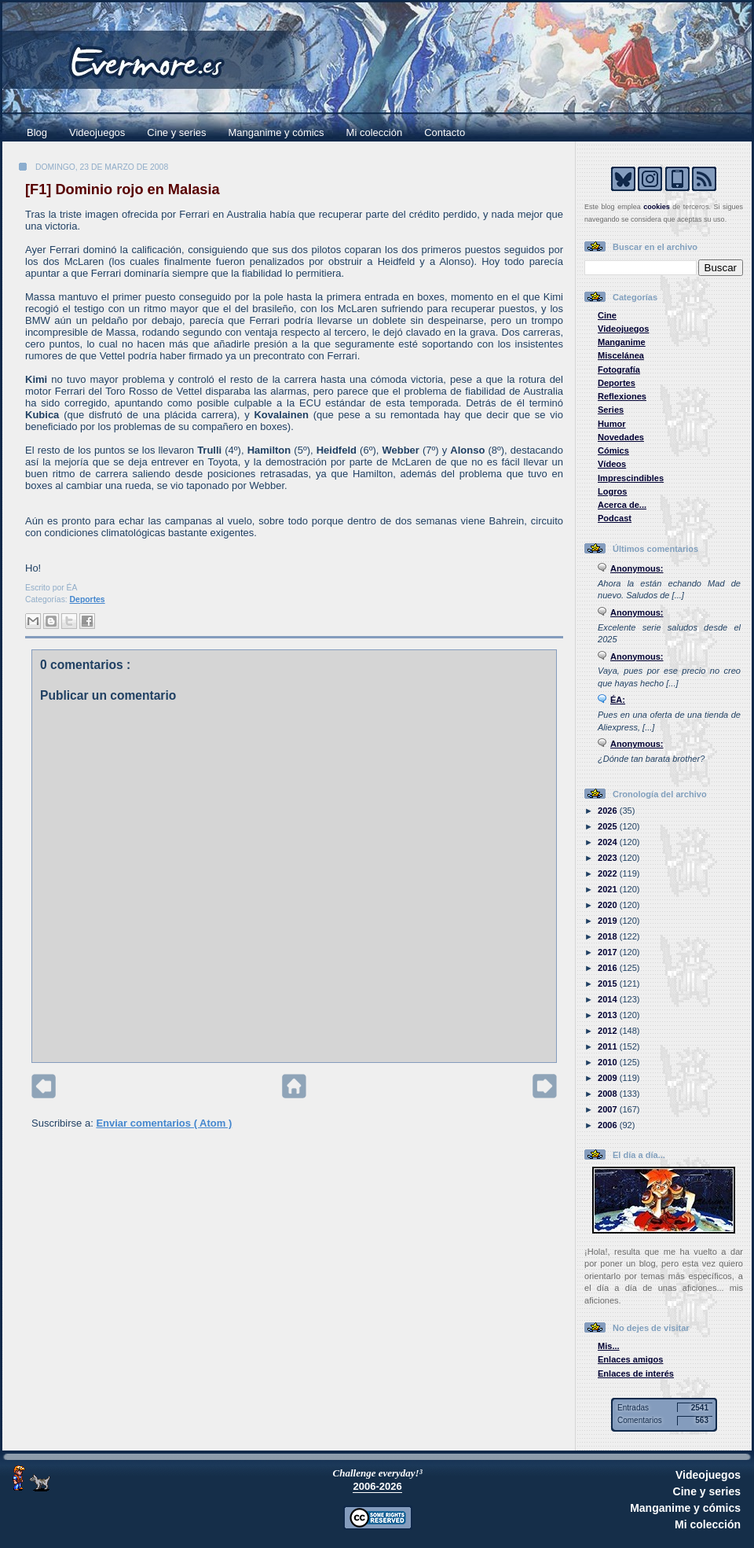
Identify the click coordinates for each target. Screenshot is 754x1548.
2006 (609, 1125)
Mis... (609, 1346)
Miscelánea (621, 355)
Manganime (622, 342)
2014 (609, 999)
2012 (609, 1030)
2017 (609, 952)
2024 (609, 842)
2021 (609, 889)
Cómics (613, 450)
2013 (609, 1015)
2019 (609, 920)
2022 (609, 873)
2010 (609, 1062)
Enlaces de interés (636, 1373)
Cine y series (176, 132)
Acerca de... (622, 504)
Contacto (444, 132)
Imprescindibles (631, 478)
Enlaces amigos (631, 1359)
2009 (609, 1078)
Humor (612, 423)
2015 (609, 983)
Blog (37, 132)
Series (611, 409)
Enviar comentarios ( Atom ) (164, 1123)
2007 (609, 1109)
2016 (609, 968)
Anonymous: (637, 568)
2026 (609, 810)
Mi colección (374, 132)
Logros (612, 491)
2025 (609, 826)
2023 (609, 857)
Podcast (614, 518)
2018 (609, 936)
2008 (609, 1093)
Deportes (87, 599)
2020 (609, 905)
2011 (609, 1046)
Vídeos (612, 464)
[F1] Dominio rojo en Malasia (122, 189)
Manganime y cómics (276, 132)
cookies (656, 207)
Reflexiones (622, 396)
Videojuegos (97, 132)
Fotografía (619, 369)
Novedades (621, 437)
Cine (607, 315)
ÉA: (617, 699)
